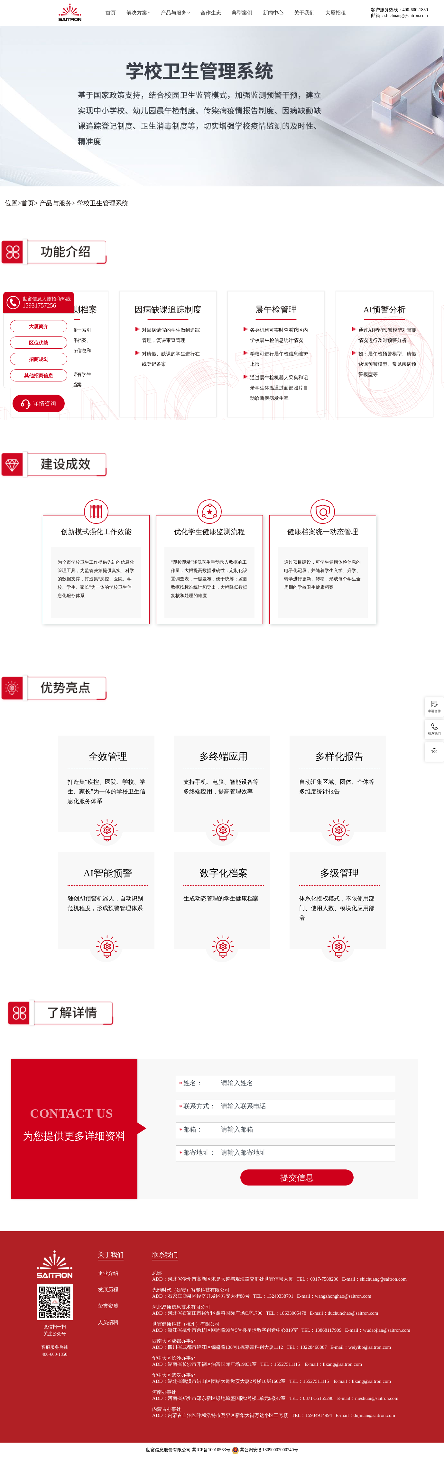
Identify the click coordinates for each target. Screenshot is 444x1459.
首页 (111, 12)
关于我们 (304, 12)
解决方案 (136, 12)
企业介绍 (108, 1273)
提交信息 (297, 1177)
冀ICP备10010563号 (211, 1449)
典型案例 (242, 12)
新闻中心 (273, 12)
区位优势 (38, 342)
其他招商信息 (38, 375)
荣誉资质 (108, 1306)
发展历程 (108, 1289)
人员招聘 (108, 1322)
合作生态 (210, 12)
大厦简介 (38, 326)
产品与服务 (174, 12)
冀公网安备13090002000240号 (269, 1449)
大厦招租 (335, 12)
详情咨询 (38, 404)
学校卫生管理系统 (102, 203)
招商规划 (38, 359)
